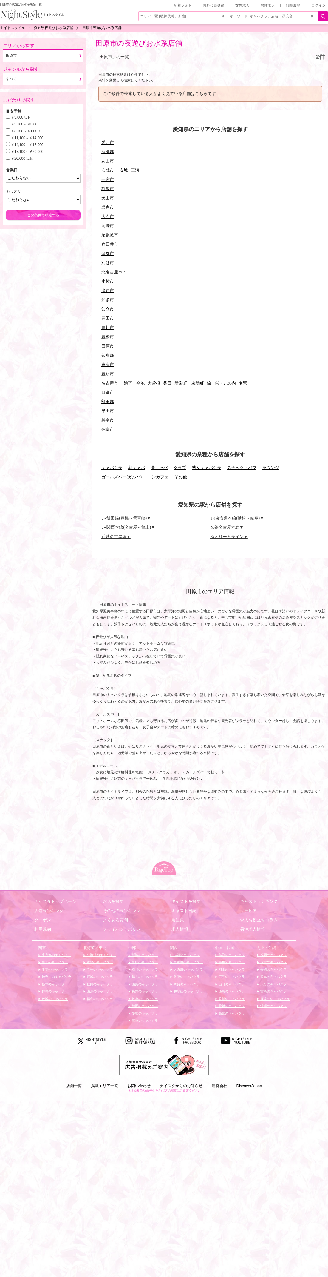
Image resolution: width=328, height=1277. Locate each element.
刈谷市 (107, 262)
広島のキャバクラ (231, 976)
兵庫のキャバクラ (186, 976)
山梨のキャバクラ (144, 984)
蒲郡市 (107, 253)
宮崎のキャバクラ (273, 991)
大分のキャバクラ (273, 984)
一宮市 (107, 179)
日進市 (107, 392)
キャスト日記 (184, 910)
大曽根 (154, 383)
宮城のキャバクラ (99, 976)
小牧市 (107, 281)
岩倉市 (107, 207)
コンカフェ (158, 476)
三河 (135, 170)
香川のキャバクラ (231, 999)
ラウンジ (270, 467)
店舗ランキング (49, 910)
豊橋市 (107, 336)
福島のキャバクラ (99, 999)
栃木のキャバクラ (54, 984)
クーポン (42, 920)
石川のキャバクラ (144, 969)
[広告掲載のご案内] (164, 1064)
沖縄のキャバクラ (273, 1006)
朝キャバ (136, 467)
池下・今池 (134, 383)
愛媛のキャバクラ (231, 1006)
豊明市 (107, 373)
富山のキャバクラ (144, 962)
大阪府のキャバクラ (188, 969)
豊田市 (107, 318)
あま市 (107, 161)
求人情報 (179, 929)
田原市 (107, 346)
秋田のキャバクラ (99, 984)
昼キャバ (159, 467)
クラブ (180, 467)
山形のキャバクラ (99, 991)
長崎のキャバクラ (273, 969)
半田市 (107, 410)
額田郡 (107, 401)
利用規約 (42, 929)
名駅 (243, 383)
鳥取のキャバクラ (231, 955)
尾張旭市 (109, 235)
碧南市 (107, 420)
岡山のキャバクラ (231, 969)
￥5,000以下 (20, 117)
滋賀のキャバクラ (186, 955)
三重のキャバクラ (144, 1020)
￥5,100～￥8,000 (25, 124)
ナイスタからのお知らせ (181, 1086)
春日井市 (109, 244)
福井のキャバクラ (144, 976)
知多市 (107, 299)
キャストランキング (259, 901)
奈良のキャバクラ (186, 984)
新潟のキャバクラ (144, 955)
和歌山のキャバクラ (188, 991)
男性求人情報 (252, 929)
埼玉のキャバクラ (54, 962)
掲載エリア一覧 (104, 1086)
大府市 (107, 216)
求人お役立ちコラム (259, 920)
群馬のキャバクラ (54, 991)
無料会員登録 (213, 5)
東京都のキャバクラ (56, 955)
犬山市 (107, 198)
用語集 (177, 920)
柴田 (167, 383)
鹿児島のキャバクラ (274, 999)
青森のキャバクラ (99, 962)
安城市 (107, 170)
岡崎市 (107, 225)
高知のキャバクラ (231, 1013)
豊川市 (107, 327)
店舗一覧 (74, 1086)
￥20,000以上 (22, 158)
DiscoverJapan (249, 1086)
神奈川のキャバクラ (56, 976)
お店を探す (113, 901)
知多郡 (107, 355)
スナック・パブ (241, 467)
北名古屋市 (111, 272)
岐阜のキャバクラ (144, 999)
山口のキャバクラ (231, 984)
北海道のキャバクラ (101, 955)
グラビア (248, 910)
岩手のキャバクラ (99, 969)
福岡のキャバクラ (273, 955)
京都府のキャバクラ (188, 962)
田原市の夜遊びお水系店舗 (138, 43)
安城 (124, 170)
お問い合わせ (139, 1086)
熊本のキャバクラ (273, 976)
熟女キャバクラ (206, 467)
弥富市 (107, 429)
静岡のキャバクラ (144, 1006)
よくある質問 (115, 920)
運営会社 (219, 1086)
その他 (180, 476)
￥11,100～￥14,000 (27, 138)
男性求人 (268, 5)
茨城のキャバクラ (54, 999)
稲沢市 (107, 188)
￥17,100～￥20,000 (27, 152)
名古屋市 (109, 383)
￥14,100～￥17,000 (27, 145)
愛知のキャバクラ (144, 1013)
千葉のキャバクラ (54, 969)
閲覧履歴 (293, 5)
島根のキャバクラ (231, 962)
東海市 (107, 364)
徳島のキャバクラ (231, 991)
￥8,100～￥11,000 (26, 131)
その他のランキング (121, 910)
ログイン (318, 5)
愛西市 (107, 142)
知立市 (107, 309)
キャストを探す (186, 901)
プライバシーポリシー (124, 929)
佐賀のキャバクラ (273, 962)
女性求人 (242, 5)
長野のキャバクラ (144, 991)
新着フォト (183, 5)
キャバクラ (111, 467)
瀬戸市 (107, 290)
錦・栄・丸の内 (221, 383)
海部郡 (107, 151)
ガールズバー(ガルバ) (121, 476)
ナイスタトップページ (55, 901)
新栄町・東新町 (189, 383)
